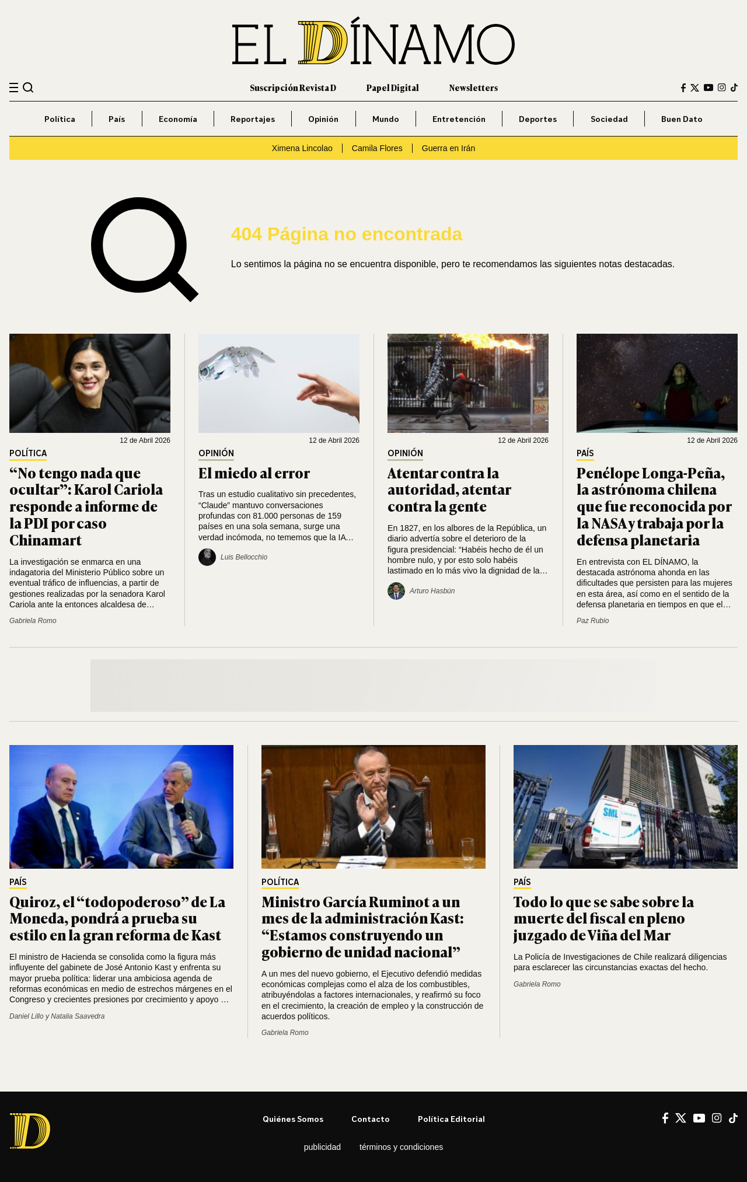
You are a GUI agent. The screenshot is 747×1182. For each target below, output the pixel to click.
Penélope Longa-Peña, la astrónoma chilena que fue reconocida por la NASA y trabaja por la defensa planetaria (654, 506)
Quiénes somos (293, 1119)
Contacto (370, 1119)
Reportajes (253, 119)
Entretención (459, 119)
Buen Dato (682, 119)
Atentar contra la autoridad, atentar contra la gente (449, 489)
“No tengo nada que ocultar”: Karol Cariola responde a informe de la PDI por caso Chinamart (86, 506)
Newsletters (473, 87)
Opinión (323, 119)
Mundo (385, 119)
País (117, 119)
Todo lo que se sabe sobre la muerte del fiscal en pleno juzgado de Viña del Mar (604, 918)
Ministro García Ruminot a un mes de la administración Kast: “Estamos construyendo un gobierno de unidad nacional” (362, 926)
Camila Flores (377, 148)
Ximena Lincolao (302, 148)
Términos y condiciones (401, 1147)
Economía (178, 119)
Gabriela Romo (33, 621)
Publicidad (322, 1147)
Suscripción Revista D (293, 87)
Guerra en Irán (449, 148)
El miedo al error (254, 472)
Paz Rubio (593, 621)
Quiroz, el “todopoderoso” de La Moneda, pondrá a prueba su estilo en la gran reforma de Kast (117, 918)
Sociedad (609, 119)
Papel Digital (392, 87)
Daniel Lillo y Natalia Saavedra (56, 1016)
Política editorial (451, 1119)
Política (59, 119)
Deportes (538, 119)
